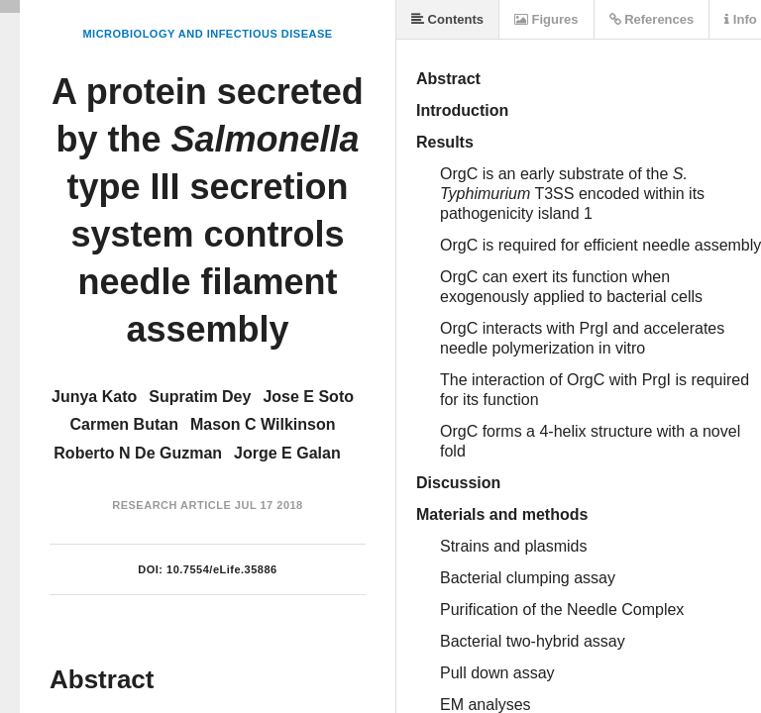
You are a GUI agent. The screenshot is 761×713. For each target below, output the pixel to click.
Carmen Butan (124, 424)
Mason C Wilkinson (263, 424)
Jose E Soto (308, 396)
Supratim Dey (200, 396)
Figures (546, 19)
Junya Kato (94, 396)
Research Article (171, 505)
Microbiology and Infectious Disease (207, 34)
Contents (447, 19)
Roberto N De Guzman (138, 453)
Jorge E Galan (287, 453)
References (652, 19)
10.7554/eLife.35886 (221, 569)
